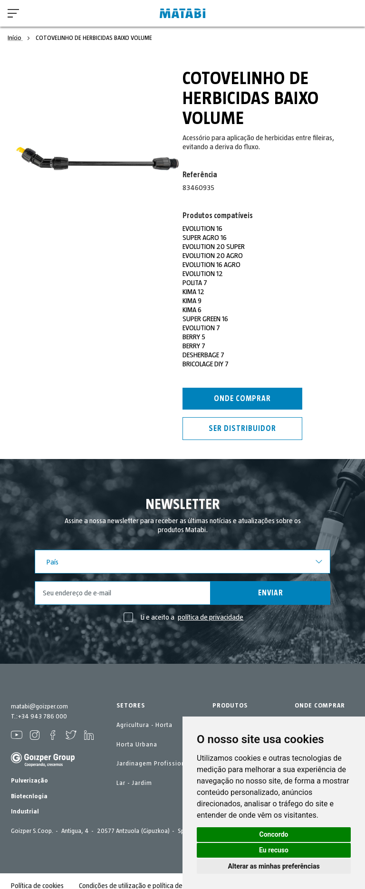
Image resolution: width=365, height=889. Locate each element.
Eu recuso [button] (273, 850)
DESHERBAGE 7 (203, 355)
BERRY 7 (193, 346)
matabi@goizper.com (39, 706)
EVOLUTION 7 (201, 328)
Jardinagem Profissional (153, 763)
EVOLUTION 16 (202, 228)
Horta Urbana (136, 744)
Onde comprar (242, 398)
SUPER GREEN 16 (205, 319)
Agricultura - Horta (144, 725)
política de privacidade (210, 617)
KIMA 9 (192, 301)
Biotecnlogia (29, 796)
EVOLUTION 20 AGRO (212, 255)
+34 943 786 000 (42, 716)
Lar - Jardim (134, 783)
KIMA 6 (192, 310)
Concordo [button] (273, 834)
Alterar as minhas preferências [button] (273, 866)
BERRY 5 (193, 337)
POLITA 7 (195, 283)
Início (15, 38)
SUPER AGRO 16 (204, 237)
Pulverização (29, 780)
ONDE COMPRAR (320, 705)
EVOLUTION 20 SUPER (213, 246)
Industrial (25, 811)
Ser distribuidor (242, 428)
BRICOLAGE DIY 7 (205, 364)
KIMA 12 (193, 292)
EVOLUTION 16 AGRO (211, 264)
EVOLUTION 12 (202, 273)
